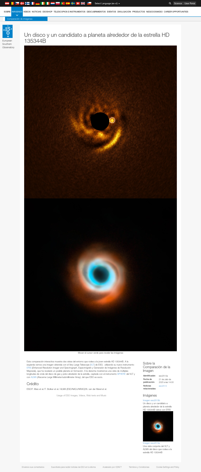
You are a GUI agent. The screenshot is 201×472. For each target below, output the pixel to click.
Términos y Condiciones (139, 467)
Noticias (36, 11)
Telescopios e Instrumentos (69, 11)
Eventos (111, 11)
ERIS (29, 367)
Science (178, 3)
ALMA (34, 377)
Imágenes (17, 13)
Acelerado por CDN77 (112, 467)
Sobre (7, 11)
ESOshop (47, 11)
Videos (27, 11)
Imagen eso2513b (151, 400)
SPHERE (121, 374)
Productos (138, 11)
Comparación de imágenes (18, 18)
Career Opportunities (176, 11)
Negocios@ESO (154, 11)
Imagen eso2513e (151, 443)
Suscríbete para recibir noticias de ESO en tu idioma (73, 467)
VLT (92, 364)
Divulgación (124, 11)
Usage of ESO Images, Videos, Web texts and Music (81, 395)
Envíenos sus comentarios (33, 467)
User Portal (190, 3)
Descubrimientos (96, 11)
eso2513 (163, 386)
